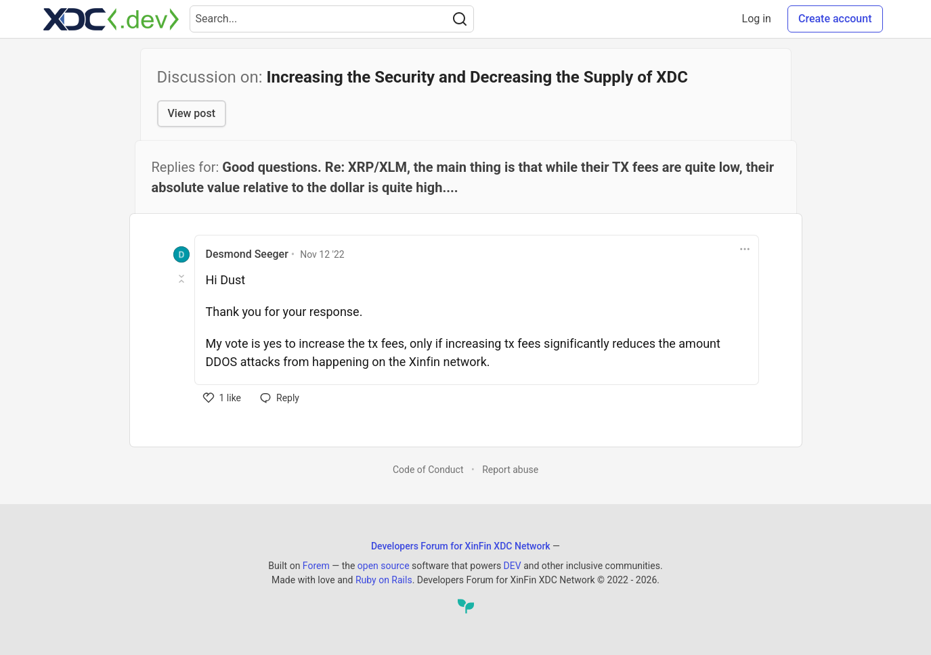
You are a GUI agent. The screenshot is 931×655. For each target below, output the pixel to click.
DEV (512, 565)
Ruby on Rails (383, 579)
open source (384, 565)
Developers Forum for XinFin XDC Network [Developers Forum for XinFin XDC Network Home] (460, 546)
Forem (316, 565)
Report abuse (510, 469)
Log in (756, 18)
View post (191, 113)
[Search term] (332, 18)
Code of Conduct (428, 469)
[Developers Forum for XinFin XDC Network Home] (111, 18)
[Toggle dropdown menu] (745, 249)
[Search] (459, 19)
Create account (835, 18)
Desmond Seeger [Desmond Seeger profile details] (247, 254)
